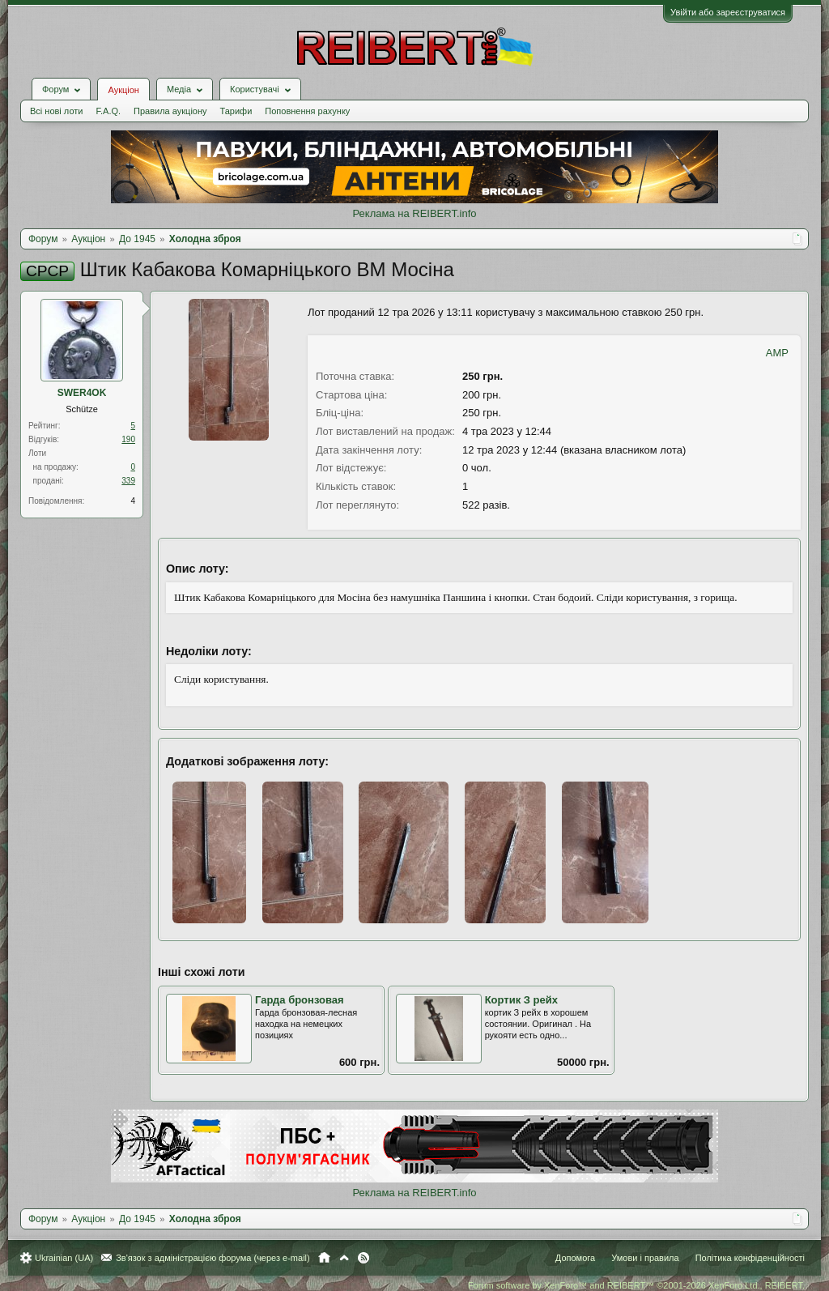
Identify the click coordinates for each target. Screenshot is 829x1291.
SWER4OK (82, 392)
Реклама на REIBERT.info (414, 213)
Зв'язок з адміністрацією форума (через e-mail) (213, 1258)
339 (128, 480)
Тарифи (236, 111)
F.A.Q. (108, 111)
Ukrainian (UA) (64, 1258)
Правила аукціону (170, 111)
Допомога (575, 1258)
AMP (777, 353)
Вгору (344, 1257)
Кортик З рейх (521, 1000)
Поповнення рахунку (307, 111)
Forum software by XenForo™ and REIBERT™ (636, 1285)
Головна (324, 1257)
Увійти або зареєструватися (727, 12)
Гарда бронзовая (299, 1000)
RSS (363, 1257)
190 (128, 439)
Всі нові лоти (56, 111)
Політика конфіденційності (750, 1258)
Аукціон (123, 90)
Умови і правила (644, 1258)
